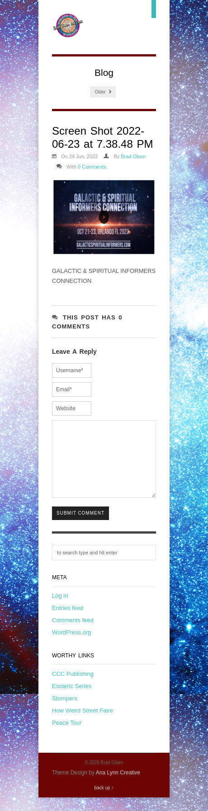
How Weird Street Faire (82, 724)
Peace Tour (67, 736)
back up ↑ (104, 801)
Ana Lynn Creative (118, 786)
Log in (60, 609)
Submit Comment (80, 526)
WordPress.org (71, 645)
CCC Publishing (73, 687)
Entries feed (67, 621)
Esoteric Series (71, 699)
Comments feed (73, 633)
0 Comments (92, 166)
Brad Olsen (133, 156)
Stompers (64, 711)
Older (103, 92)
